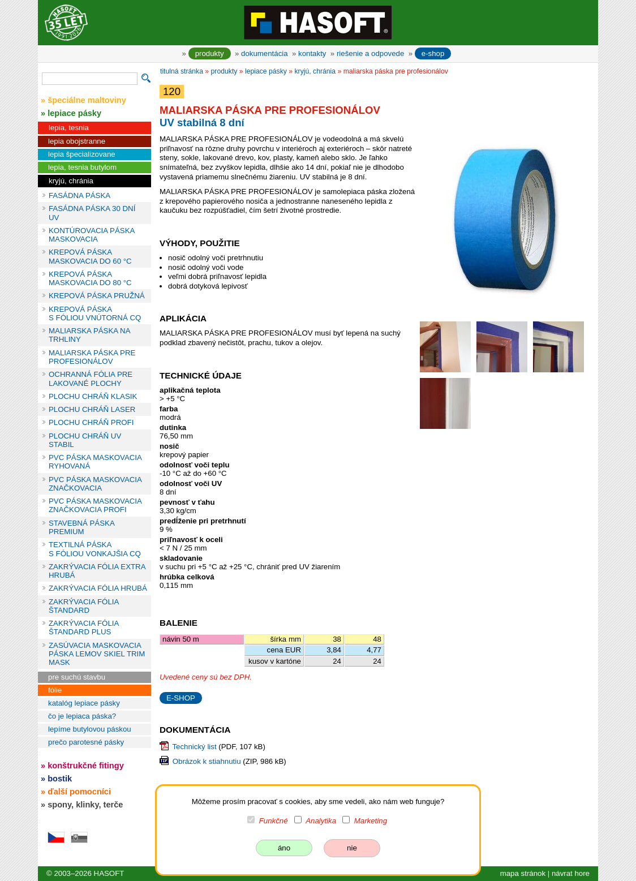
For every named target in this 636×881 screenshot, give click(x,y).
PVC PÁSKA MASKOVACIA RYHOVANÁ (95, 461)
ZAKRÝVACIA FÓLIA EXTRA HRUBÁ (97, 570)
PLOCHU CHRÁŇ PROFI (91, 422)
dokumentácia (264, 53)
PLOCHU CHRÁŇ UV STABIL (85, 440)
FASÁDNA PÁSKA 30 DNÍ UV (92, 212)
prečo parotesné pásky (86, 742)
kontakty (312, 53)
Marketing (370, 820)
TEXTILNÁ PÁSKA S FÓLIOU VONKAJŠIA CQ (95, 548)
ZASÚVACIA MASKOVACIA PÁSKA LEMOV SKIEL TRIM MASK (97, 654)
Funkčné (273, 820)
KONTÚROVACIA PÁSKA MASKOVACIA (92, 234)
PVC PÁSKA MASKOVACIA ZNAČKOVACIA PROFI (95, 505)
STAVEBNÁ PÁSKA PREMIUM (81, 527)
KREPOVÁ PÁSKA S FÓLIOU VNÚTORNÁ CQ (95, 313)
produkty (209, 53)
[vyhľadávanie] (89, 78)
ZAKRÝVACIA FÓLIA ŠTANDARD (84, 606)
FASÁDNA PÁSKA (79, 195)
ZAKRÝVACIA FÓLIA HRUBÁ (98, 588)
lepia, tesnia (69, 127)
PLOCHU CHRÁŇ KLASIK (93, 396)
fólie (55, 690)
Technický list (194, 746)
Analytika (321, 820)
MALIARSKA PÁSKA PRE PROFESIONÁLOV (92, 357)
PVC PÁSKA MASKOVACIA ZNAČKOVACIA (95, 483)
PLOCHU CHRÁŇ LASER (92, 409)
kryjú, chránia (71, 181)
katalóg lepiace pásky (84, 703)
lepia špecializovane (81, 154)
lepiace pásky (266, 71)
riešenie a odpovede (370, 53)
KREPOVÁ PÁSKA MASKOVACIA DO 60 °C (90, 256)
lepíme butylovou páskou (89, 729)
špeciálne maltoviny (87, 100)
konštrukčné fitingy (86, 765)
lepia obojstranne (76, 141)
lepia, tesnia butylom (82, 167)
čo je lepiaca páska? (82, 716)
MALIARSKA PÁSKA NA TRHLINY (89, 334)
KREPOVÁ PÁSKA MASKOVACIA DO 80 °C (90, 278)
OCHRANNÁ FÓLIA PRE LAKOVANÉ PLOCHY (90, 378)
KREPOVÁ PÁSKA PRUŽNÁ (97, 295)
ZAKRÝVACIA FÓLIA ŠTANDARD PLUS (84, 627)
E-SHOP (180, 698)
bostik (60, 778)
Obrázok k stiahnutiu (207, 761)
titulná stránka (181, 71)
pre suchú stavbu (76, 677)
